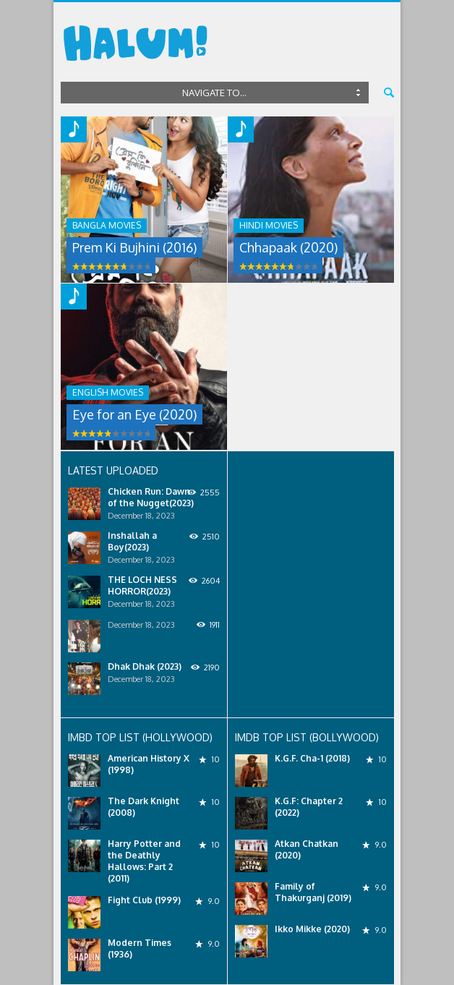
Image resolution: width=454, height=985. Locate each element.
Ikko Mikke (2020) (312, 929)
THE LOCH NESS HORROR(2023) (142, 585)
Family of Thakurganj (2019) (313, 892)
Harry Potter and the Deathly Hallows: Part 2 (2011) (144, 861)
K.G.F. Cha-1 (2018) (312, 758)
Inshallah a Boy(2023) (132, 541)
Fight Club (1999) (144, 900)
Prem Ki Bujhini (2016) (134, 247)
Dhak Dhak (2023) (144, 666)
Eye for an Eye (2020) (134, 414)
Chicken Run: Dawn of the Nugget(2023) (151, 497)
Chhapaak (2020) (288, 247)
